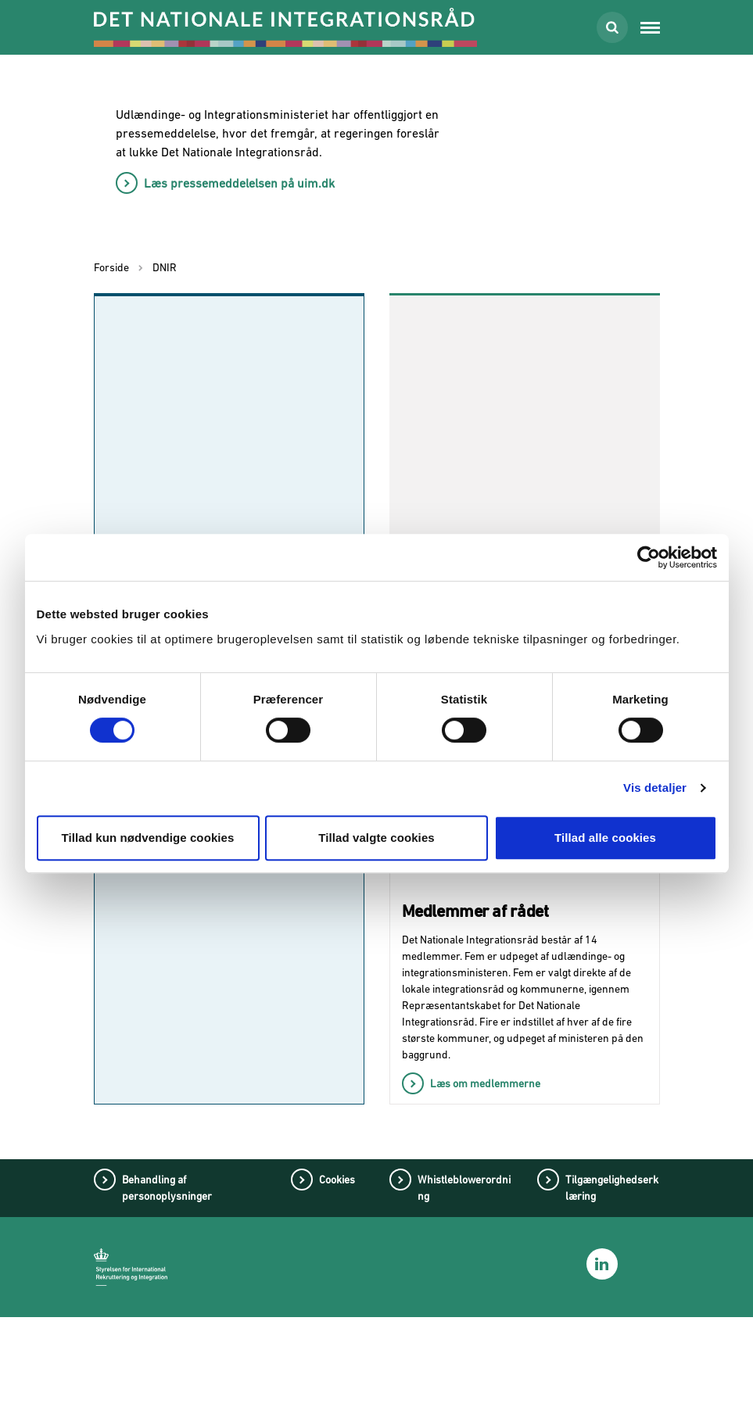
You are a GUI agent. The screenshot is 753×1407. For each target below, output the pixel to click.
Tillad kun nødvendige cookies (147, 837)
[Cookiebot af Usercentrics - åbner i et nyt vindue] (648, 557)
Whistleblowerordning (464, 1277)
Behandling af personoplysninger (167, 1277)
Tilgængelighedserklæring (611, 1277)
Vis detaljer (655, 787)
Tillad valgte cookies (376, 837)
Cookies (337, 1269)
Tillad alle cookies (605, 837)
